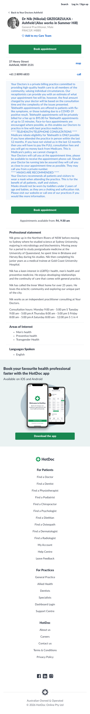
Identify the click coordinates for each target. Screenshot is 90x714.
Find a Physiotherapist (45, 490)
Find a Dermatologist (45, 531)
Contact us (45, 643)
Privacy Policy (45, 657)
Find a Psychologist (45, 511)
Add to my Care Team (36, 35)
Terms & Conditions (45, 650)
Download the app (45, 436)
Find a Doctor (45, 477)
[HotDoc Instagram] (51, 676)
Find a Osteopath (45, 524)
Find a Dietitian (45, 517)
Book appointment (45, 49)
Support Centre (45, 611)
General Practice (45, 577)
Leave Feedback (45, 558)
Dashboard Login (45, 604)
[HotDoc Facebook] (39, 676)
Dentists (45, 591)
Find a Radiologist (45, 538)
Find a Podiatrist (45, 497)
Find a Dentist (45, 484)
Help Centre (45, 551)
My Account (45, 545)
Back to (25, 13)
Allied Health (45, 584)
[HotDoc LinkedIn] (45, 676)
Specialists (45, 597)
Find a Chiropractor (45, 504)
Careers (45, 636)
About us (45, 630)
